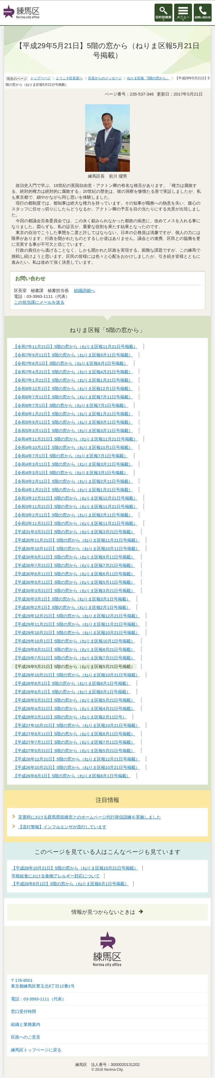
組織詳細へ (84, 290)
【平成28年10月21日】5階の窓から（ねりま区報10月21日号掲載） (74, 868)
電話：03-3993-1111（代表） (38, 999)
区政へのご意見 (25, 1037)
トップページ (40, 78)
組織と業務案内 (25, 1024)
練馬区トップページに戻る (36, 1050)
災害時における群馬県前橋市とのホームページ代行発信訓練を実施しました (89, 817)
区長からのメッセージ (105, 78)
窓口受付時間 (23, 1011)
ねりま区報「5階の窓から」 (148, 78)
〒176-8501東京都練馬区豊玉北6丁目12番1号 (43, 983)
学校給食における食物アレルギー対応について (55, 875)
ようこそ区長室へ (69, 78)
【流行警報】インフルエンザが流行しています (62, 826)
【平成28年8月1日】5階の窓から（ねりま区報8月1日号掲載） (70, 883)
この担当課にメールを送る (39, 302)
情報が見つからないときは (103, 912)
